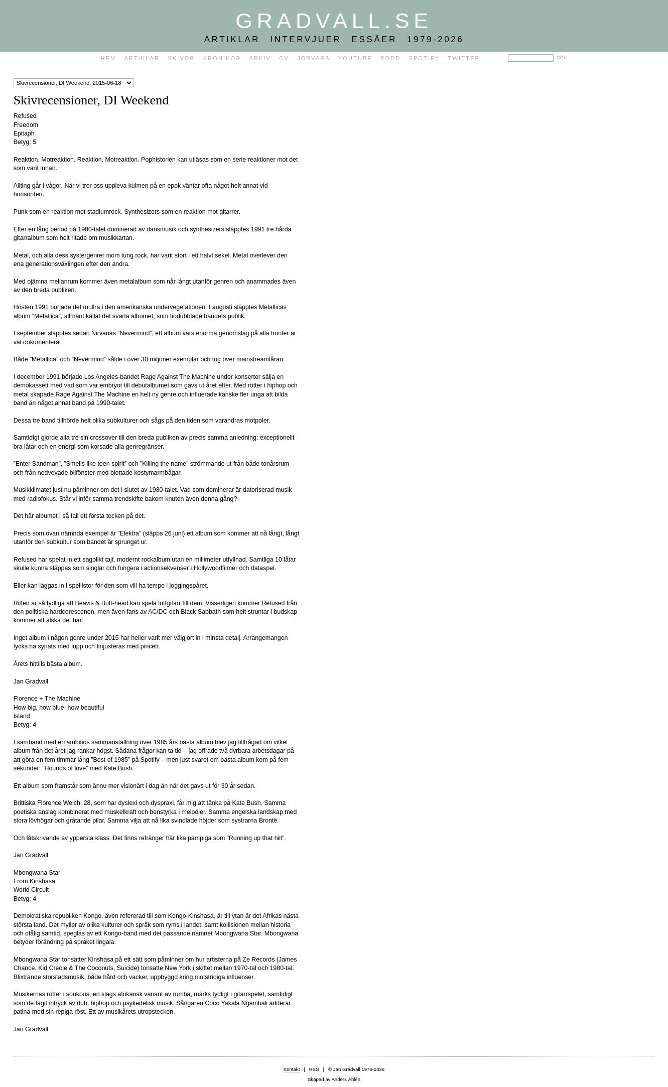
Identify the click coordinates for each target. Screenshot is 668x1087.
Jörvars (313, 58)
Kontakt (292, 1069)
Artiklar (142, 58)
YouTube (355, 58)
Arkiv (260, 58)
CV (284, 58)
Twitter (464, 58)
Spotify (424, 58)
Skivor (181, 58)
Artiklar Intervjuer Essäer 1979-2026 (334, 39)
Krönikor (222, 58)
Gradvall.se (333, 21)
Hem (108, 58)
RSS (314, 1069)
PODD (390, 58)
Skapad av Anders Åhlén (334, 1079)
